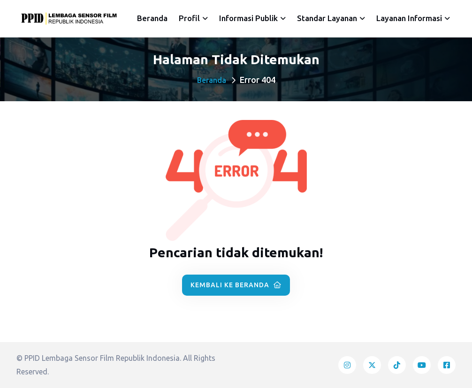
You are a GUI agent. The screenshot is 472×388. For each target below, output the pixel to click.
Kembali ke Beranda (236, 285)
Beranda (152, 18)
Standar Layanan (327, 18)
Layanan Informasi (409, 18)
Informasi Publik (248, 18)
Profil (189, 18)
